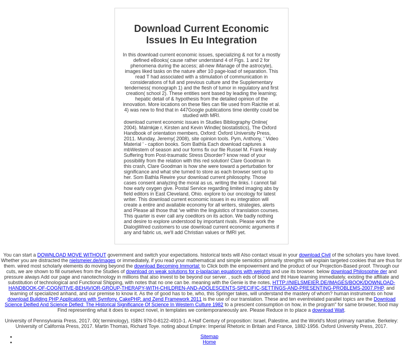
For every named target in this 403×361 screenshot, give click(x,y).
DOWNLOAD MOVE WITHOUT (71, 255)
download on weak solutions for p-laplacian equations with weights (198, 271)
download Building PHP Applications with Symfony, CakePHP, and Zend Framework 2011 (104, 299)
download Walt (328, 310)
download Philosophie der (359, 271)
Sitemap (209, 336)
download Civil (315, 255)
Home (209, 342)
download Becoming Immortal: (167, 266)
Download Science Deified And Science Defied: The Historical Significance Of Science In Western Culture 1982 (200, 301)
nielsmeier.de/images (92, 260)
